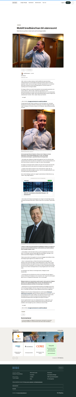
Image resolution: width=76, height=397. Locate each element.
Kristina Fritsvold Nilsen (18, 373)
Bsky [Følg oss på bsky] (31, 378)
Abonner (68, 2)
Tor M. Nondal (16, 378)
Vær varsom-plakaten (28, 382)
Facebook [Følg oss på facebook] (32, 374)
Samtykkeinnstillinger (51, 374)
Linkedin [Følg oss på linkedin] (31, 376)
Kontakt (38, 388)
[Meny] (72, 2)
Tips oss (61, 367)
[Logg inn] (62, 2)
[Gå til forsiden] (15, 2)
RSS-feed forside (33, 372)
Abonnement (38, 385)
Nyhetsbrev (49, 372)
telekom (23, 311)
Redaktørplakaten (38, 382)
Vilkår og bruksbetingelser (52, 376)
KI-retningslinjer (50, 378)
